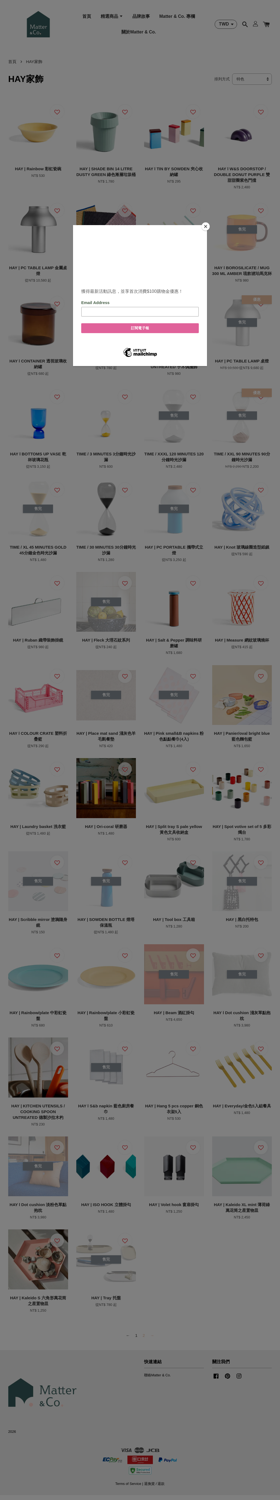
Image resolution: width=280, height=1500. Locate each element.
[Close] (206, 226)
